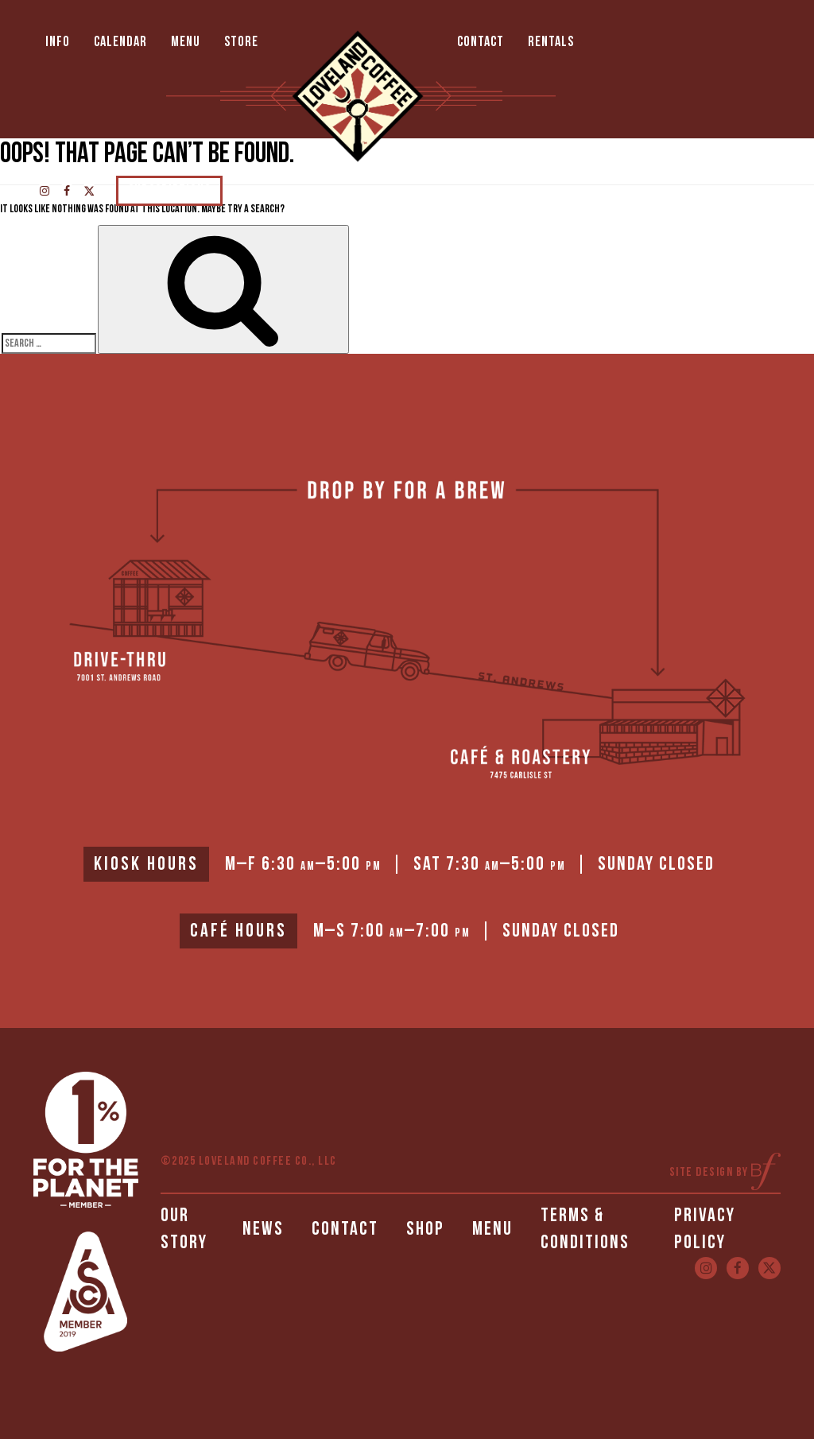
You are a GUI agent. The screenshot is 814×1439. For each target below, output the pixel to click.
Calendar (120, 41)
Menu (185, 41)
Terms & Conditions (585, 1229)
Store (241, 41)
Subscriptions (169, 190)
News (263, 1228)
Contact (480, 41)
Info (57, 41)
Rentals (551, 41)
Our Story (184, 1229)
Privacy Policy (704, 1229)
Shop (425, 1228)
